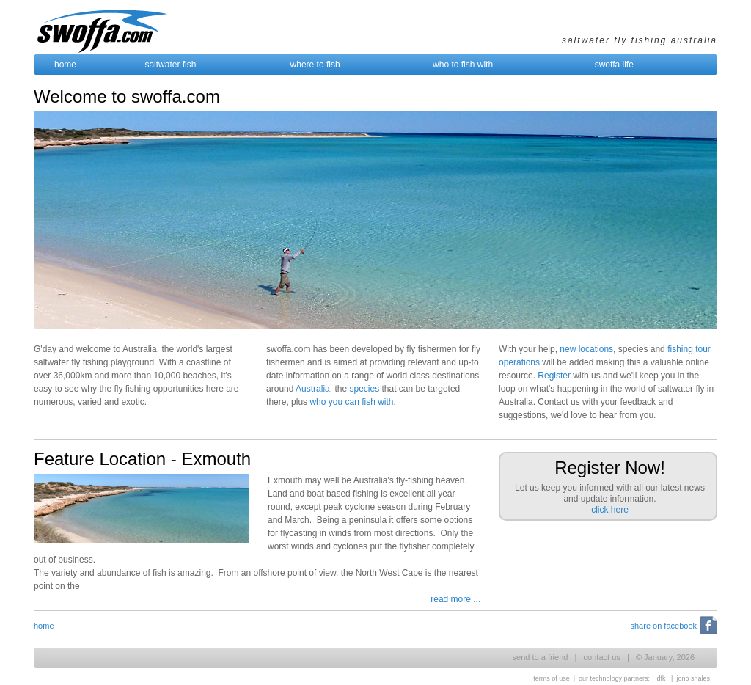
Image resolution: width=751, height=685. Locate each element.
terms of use (551, 678)
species (364, 389)
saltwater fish (170, 64)
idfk (661, 678)
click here (610, 510)
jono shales (693, 678)
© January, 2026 (665, 657)
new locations (586, 349)
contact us (602, 657)
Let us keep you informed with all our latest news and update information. (610, 486)
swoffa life (614, 64)
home (65, 64)
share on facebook (663, 625)
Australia (313, 389)
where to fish (315, 64)
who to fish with (463, 64)
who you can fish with (351, 402)
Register (554, 375)
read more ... (455, 599)
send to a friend (540, 657)
